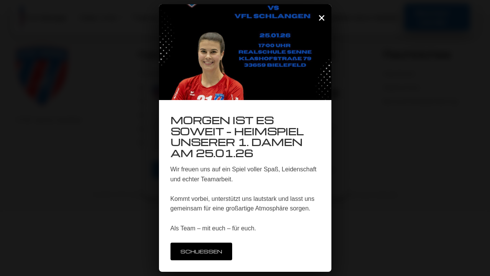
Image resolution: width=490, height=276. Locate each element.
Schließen (201, 251)
